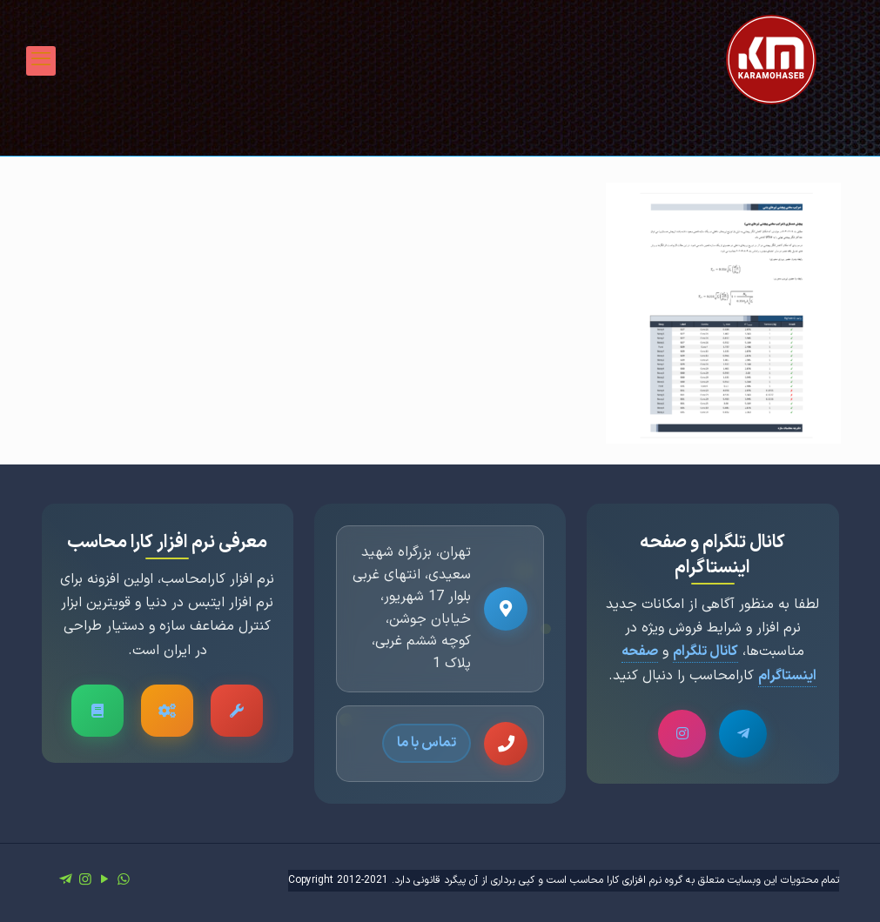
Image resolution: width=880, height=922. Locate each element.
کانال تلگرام (705, 651)
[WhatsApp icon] (124, 880)
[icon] (66, 880)
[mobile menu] (41, 61)
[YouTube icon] (104, 880)
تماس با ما (426, 742)
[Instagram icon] (85, 880)
